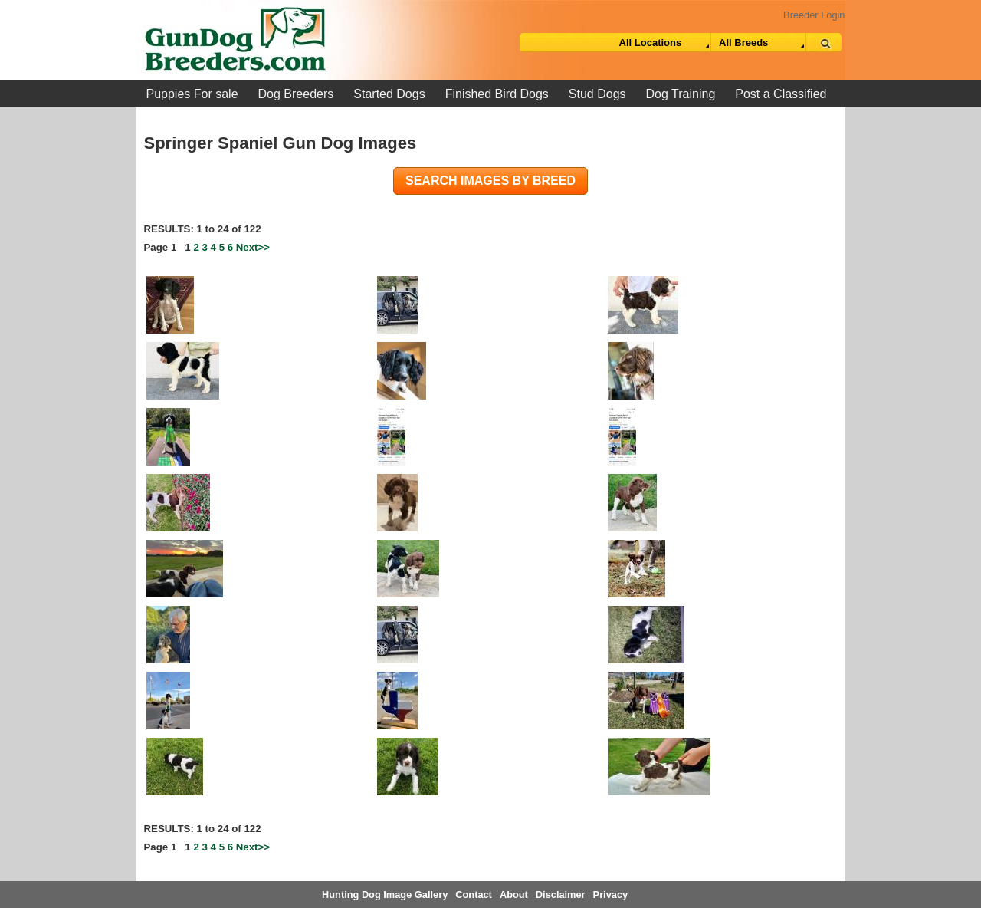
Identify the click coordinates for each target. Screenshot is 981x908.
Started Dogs (389, 93)
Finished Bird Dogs (497, 93)
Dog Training (681, 93)
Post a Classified (780, 93)
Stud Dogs (597, 93)
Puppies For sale (192, 93)
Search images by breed (490, 180)
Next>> (253, 247)
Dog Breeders (296, 93)
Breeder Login (814, 15)
